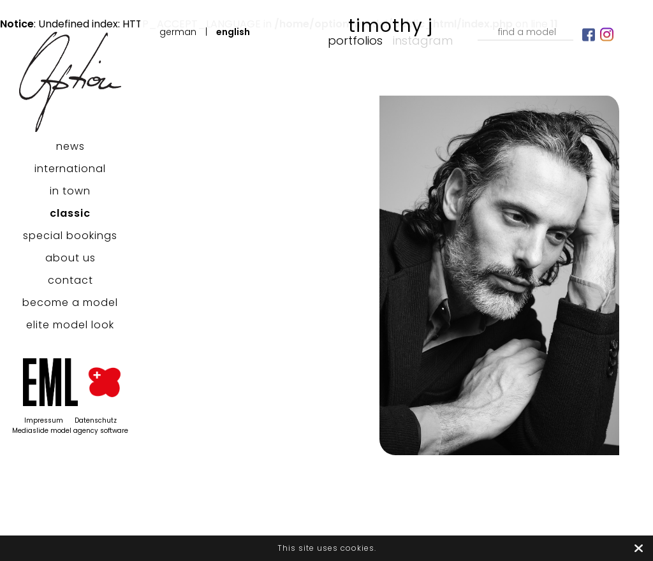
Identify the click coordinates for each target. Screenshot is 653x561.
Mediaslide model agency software (70, 430)
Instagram (423, 40)
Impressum (43, 420)
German (177, 32)
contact (70, 280)
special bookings (70, 235)
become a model (70, 302)
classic (70, 213)
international (70, 168)
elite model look (70, 324)
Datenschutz (96, 420)
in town (70, 191)
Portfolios (355, 40)
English (233, 32)
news (70, 146)
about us (70, 258)
